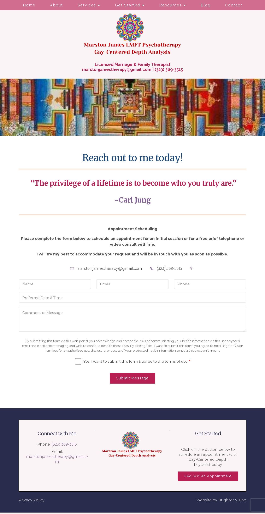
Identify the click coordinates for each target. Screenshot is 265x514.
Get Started (127, 5)
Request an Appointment (208, 477)
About (56, 5)
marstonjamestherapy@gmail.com (116, 69)
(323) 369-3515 (169, 69)
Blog (206, 5)
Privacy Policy (32, 501)
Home (29, 5)
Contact (233, 5)
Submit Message (132, 378)
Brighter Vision (232, 501)
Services (87, 5)
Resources (170, 5)
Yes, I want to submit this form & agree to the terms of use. (136, 361)
